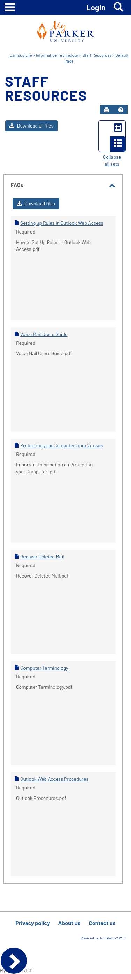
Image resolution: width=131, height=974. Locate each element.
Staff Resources (96, 54)
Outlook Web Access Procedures (54, 779)
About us (69, 922)
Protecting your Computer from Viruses (61, 445)
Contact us (102, 922)
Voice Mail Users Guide (44, 334)
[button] (121, 109)
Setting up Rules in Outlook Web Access (61, 223)
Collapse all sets (112, 160)
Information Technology (57, 54)
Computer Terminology (44, 668)
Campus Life (20, 54)
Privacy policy (32, 922)
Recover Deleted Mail (42, 556)
